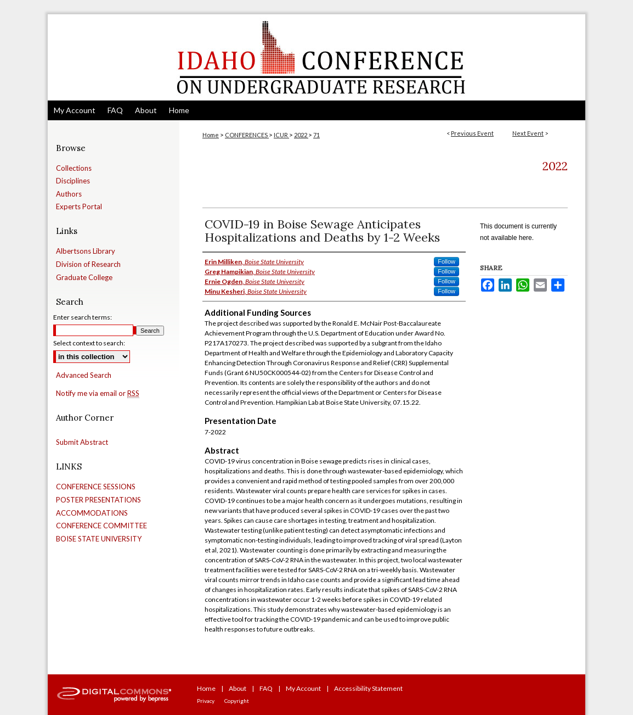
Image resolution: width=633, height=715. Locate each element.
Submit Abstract (82, 442)
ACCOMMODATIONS (92, 513)
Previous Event (472, 133)
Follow (446, 261)
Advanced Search (83, 375)
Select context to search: (89, 343)
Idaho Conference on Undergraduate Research (316, 57)
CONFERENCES (247, 134)
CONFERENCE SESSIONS (95, 487)
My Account (303, 688)
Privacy (205, 700)
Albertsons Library (85, 251)
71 (316, 134)
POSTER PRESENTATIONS (98, 500)
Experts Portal (79, 207)
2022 (301, 134)
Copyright (236, 700)
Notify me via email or (97, 393)
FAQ (266, 688)
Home (210, 134)
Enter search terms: (82, 317)
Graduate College (84, 277)
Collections (74, 168)
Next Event (528, 133)
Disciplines (73, 181)
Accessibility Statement (368, 688)
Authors (69, 194)
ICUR (281, 134)
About (237, 688)
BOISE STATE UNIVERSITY (99, 539)
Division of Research (88, 264)
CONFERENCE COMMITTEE (101, 526)
